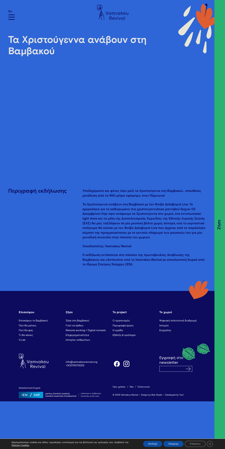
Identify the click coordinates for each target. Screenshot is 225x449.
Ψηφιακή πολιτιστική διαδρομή (178, 320)
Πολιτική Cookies (20, 445)
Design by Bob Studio (151, 395)
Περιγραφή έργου (123, 325)
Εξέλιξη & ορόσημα (124, 335)
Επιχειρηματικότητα (77, 335)
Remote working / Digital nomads (86, 330)
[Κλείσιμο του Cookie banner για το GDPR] (210, 444)
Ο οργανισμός (121, 320)
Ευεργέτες (165, 330)
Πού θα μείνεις (28, 325)
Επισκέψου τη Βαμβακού (33, 320)
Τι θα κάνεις (26, 335)
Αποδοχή (152, 444)
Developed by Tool (174, 395)
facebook (117, 363)
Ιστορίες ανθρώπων (78, 340)
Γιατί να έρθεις (75, 325)
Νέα (131, 387)
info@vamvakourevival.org (81, 362)
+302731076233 (75, 365)
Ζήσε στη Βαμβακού (77, 320)
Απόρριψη (173, 444)
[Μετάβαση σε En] (11, 11)
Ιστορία (164, 325)
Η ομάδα (118, 330)
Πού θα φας (26, 330)
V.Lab (22, 340)
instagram (126, 363)
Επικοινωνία (144, 387)
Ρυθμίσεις (195, 444)
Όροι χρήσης (119, 387)
